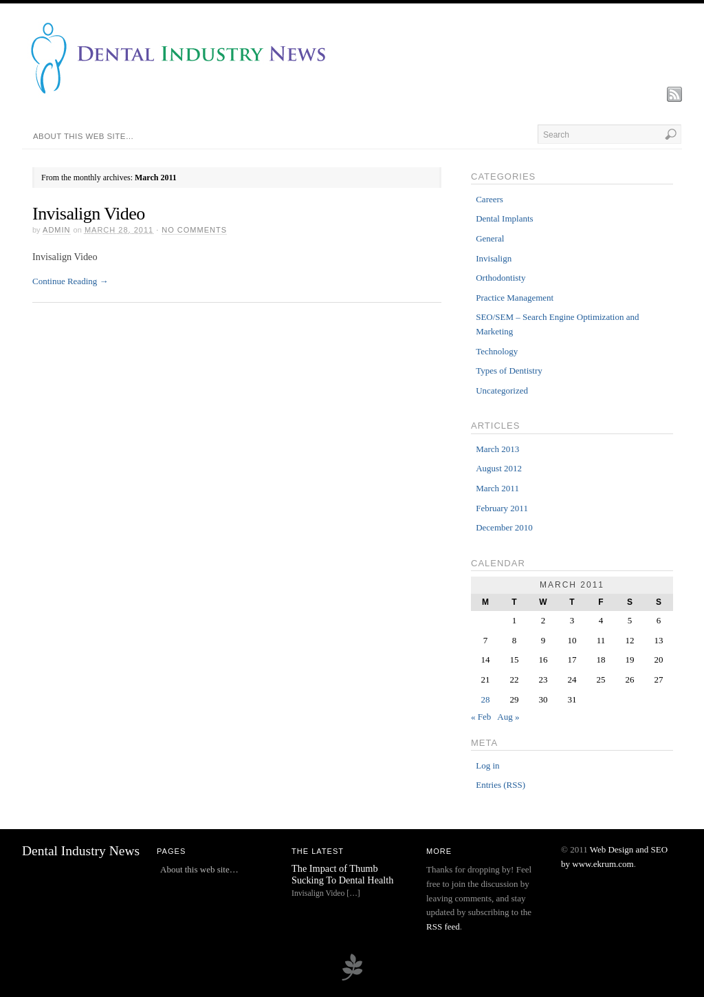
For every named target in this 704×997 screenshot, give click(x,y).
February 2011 (502, 508)
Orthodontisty (500, 277)
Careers (489, 199)
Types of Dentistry (509, 370)
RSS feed (443, 926)
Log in (487, 765)
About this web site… (83, 136)
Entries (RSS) (500, 785)
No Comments (194, 230)
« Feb (481, 716)
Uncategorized (502, 390)
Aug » (508, 716)
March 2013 (497, 449)
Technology (497, 351)
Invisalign (494, 258)
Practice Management (514, 297)
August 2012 (499, 468)
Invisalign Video (88, 214)
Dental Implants (504, 218)
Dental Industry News (81, 851)
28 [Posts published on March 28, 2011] (485, 699)
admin (56, 230)
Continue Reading (70, 281)
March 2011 (497, 488)
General (490, 238)
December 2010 (504, 527)
